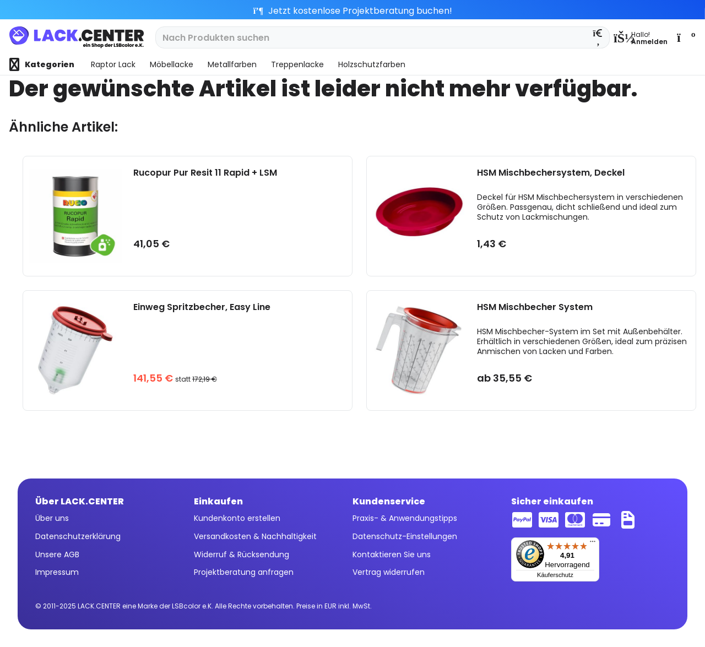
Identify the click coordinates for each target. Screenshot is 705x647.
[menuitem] (641, 37)
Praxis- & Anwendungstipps (404, 518)
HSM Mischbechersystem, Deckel (551, 173)
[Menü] (592, 544)
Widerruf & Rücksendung (241, 554)
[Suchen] (598, 37)
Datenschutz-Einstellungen (404, 536)
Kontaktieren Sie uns (391, 554)
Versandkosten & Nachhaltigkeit (255, 536)
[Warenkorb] (685, 37)
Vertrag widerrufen (388, 572)
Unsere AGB (57, 554)
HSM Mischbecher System (535, 307)
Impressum (57, 572)
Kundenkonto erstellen (237, 518)
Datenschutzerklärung (78, 536)
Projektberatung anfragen (244, 572)
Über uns (52, 518)
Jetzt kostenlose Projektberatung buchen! (352, 10)
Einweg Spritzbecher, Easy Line (201, 307)
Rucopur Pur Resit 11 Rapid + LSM (205, 173)
